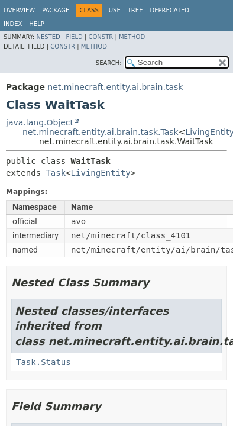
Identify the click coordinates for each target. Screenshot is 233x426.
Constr (100, 37)
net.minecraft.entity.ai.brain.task (115, 87)
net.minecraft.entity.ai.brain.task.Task (100, 132)
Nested (48, 37)
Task (56, 173)
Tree (135, 10)
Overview (19, 10)
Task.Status (43, 362)
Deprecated (169, 10)
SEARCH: (109, 63)
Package (55, 10)
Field (74, 37)
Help (36, 24)
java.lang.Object (39, 122)
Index (13, 24)
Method (132, 37)
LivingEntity (101, 173)
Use (115, 10)
